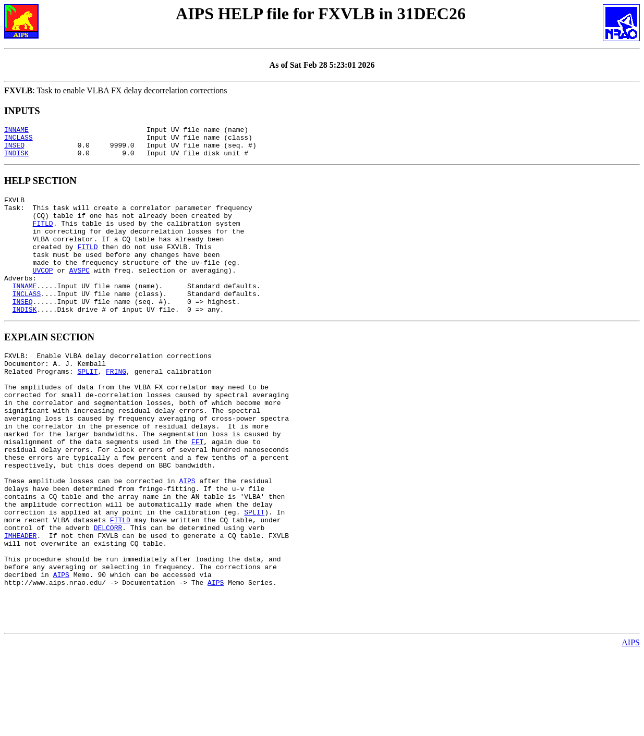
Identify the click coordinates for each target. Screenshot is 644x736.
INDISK (16, 159)
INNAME (16, 131)
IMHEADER (20, 602)
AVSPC (79, 292)
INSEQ (14, 149)
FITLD (43, 235)
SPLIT (87, 405)
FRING (116, 405)
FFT (197, 490)
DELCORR (108, 593)
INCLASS (18, 140)
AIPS (187, 537)
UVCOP (43, 292)
